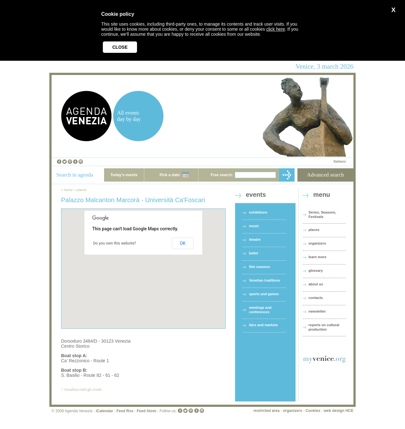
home (68, 190)
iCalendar (104, 411)
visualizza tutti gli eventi (83, 389)
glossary (315, 270)
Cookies (313, 410)
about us (315, 284)
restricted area (266, 410)
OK (182, 243)
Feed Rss (124, 411)
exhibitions (258, 212)
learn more (317, 257)
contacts (315, 298)
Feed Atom (146, 411)
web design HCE (338, 410)
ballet (253, 253)
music (254, 226)
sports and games (264, 294)
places (82, 190)
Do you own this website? (114, 243)
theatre (255, 239)
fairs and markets (263, 325)
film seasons (259, 267)
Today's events (123, 175)
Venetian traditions (264, 280)
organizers (317, 243)
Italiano (339, 161)
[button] (143, 263)
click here (275, 29)
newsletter (317, 311)
